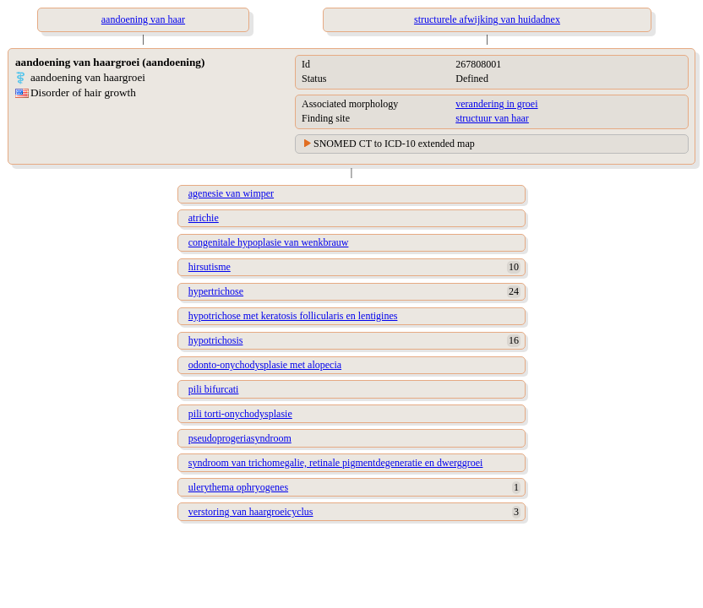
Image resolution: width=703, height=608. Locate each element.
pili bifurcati (213, 389)
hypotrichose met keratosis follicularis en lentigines (293, 316)
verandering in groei (496, 104)
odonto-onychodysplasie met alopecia (264, 365)
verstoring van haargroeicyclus (250, 512)
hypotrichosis (215, 340)
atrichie (203, 218)
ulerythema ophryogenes (238, 487)
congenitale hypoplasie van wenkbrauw (268, 242)
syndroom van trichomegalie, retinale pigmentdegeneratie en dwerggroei (335, 463)
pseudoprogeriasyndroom (240, 438)
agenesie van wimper (231, 193)
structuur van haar (492, 118)
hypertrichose (215, 291)
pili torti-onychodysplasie (240, 414)
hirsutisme (209, 267)
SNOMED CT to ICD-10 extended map (394, 143)
